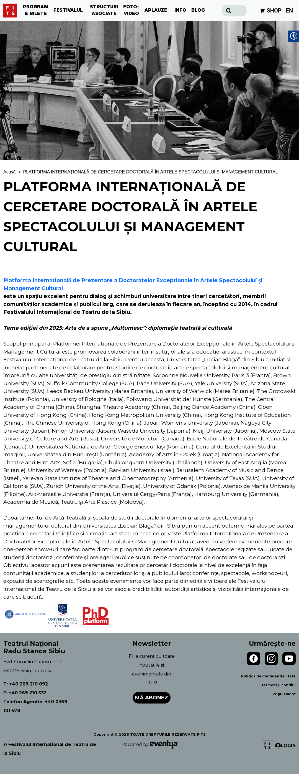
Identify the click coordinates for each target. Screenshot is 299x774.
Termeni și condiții (278, 685)
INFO (180, 10)
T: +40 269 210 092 (25, 684)
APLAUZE (156, 10)
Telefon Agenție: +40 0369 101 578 (35, 706)
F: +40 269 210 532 (25, 692)
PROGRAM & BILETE (35, 10)
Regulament (284, 694)
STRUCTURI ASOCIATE (104, 10)
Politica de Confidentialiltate (268, 676)
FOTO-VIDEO (131, 10)
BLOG (198, 10)
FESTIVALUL (68, 10)
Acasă (9, 172)
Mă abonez (151, 698)
